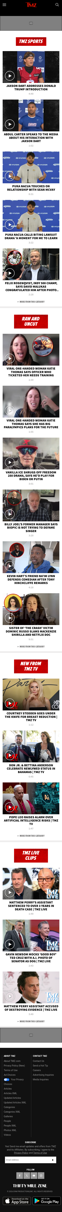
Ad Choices (10, 1075)
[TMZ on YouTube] (34, 1175)
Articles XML (10, 1093)
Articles (8, 1088)
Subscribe (53, 1160)
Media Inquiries (41, 1079)
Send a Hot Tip (40, 1065)
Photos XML (10, 1130)
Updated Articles (12, 1098)
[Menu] (4, 4)
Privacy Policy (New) (14, 1065)
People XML (10, 1125)
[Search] (57, 4)
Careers (37, 1070)
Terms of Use (11, 1070)
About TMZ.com (12, 1061)
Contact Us (38, 1061)
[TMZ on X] (26, 1175)
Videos (7, 1135)
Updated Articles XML (15, 1102)
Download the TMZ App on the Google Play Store (47, 1201)
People (7, 1121)
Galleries (8, 1116)
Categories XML (12, 1111)
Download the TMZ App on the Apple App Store (17, 1201)
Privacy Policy (21, 1153)
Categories (9, 1107)
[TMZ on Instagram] (41, 1175)
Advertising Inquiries (43, 1075)
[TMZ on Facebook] (19, 1175)
